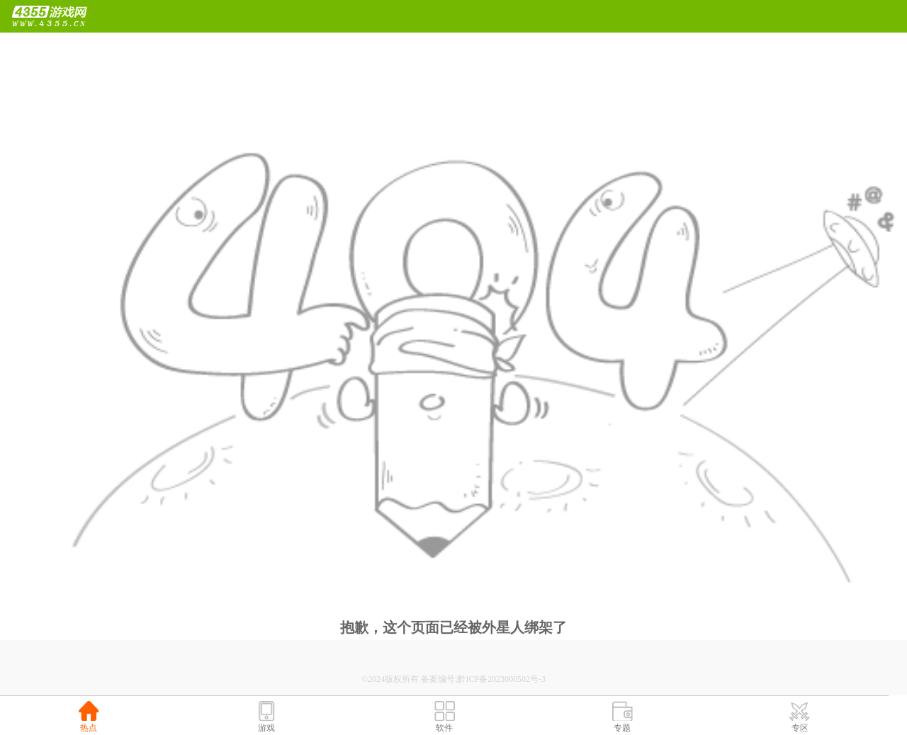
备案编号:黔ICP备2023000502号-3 (483, 679)
